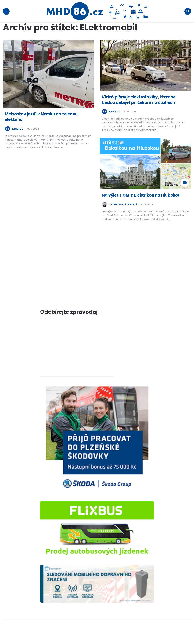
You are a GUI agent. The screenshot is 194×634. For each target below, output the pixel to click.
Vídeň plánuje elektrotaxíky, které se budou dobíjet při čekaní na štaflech (139, 99)
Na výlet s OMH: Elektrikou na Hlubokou (141, 195)
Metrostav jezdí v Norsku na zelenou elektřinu (41, 116)
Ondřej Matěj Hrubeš (122, 204)
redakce (17, 129)
